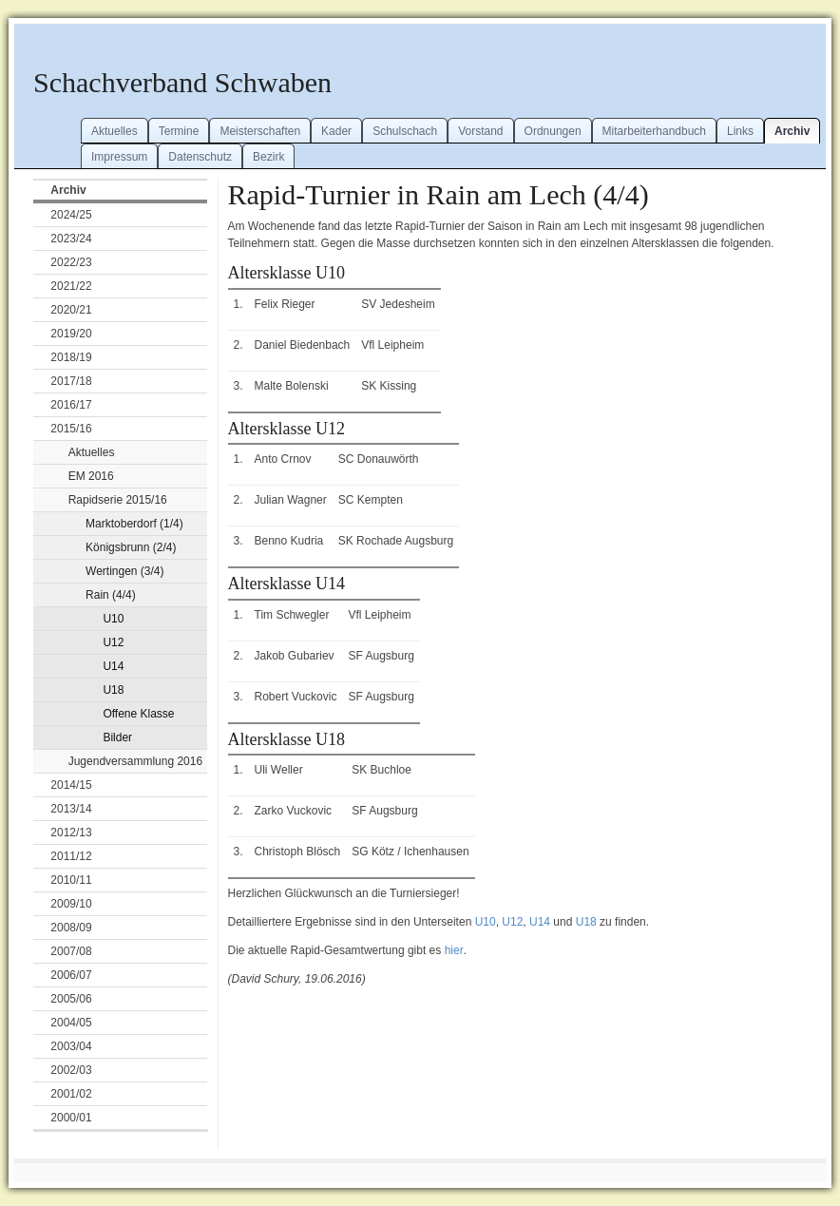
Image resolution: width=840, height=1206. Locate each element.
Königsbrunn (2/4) (131, 547)
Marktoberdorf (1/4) (134, 523)
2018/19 (70, 357)
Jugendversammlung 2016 (135, 761)
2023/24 (70, 238)
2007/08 (70, 951)
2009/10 (70, 903)
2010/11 (70, 880)
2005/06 (70, 998)
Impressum (119, 156)
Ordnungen (553, 131)
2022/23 (70, 262)
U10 (113, 618)
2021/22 (70, 286)
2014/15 (70, 785)
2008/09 (70, 927)
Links (740, 131)
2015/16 (70, 428)
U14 (113, 666)
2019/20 (70, 333)
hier (454, 950)
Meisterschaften (260, 131)
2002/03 (70, 1070)
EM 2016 (91, 476)
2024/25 (70, 214)
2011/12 (70, 856)
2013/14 (70, 808)
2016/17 (70, 405)
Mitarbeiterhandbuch (654, 131)
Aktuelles (114, 131)
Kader (336, 131)
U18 (113, 690)
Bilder (117, 737)
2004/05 (70, 1022)
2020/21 (70, 309)
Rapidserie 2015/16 (117, 500)
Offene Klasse (138, 713)
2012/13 (70, 832)
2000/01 (70, 1117)
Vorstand (480, 131)
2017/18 (70, 381)
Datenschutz (200, 156)
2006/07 (70, 975)
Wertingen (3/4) (124, 571)
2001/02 (70, 1094)
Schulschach (404, 131)
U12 (113, 642)
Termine (179, 131)
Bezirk (268, 156)
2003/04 (70, 1046)
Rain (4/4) (111, 595)
